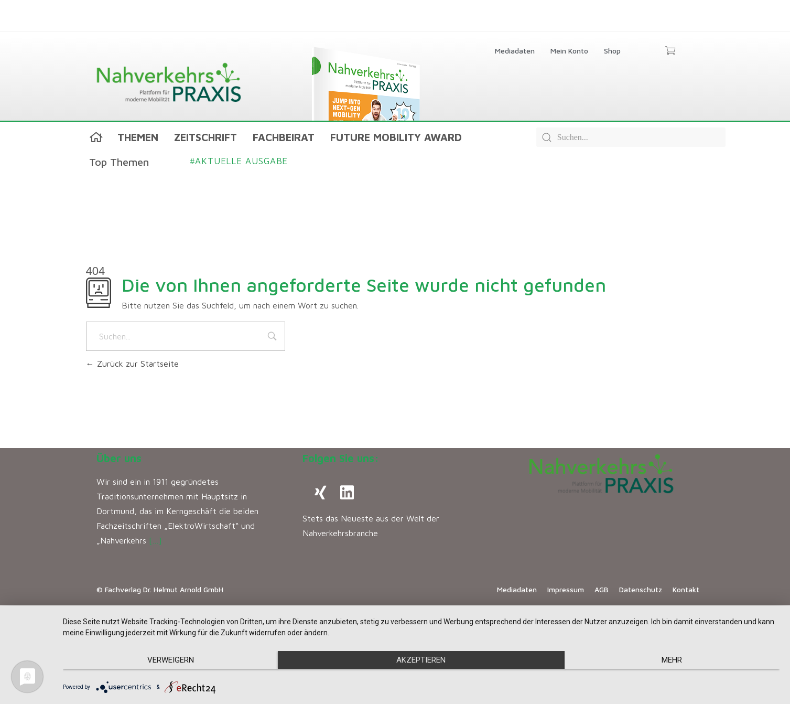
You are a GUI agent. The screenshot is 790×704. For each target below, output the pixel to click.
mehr (672, 660)
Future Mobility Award (396, 137)
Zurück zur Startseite (132, 363)
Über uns (119, 458)
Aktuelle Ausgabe (239, 161)
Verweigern (170, 660)
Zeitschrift (205, 137)
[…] (155, 540)
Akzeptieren (421, 660)
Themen (137, 137)
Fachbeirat (284, 137)
